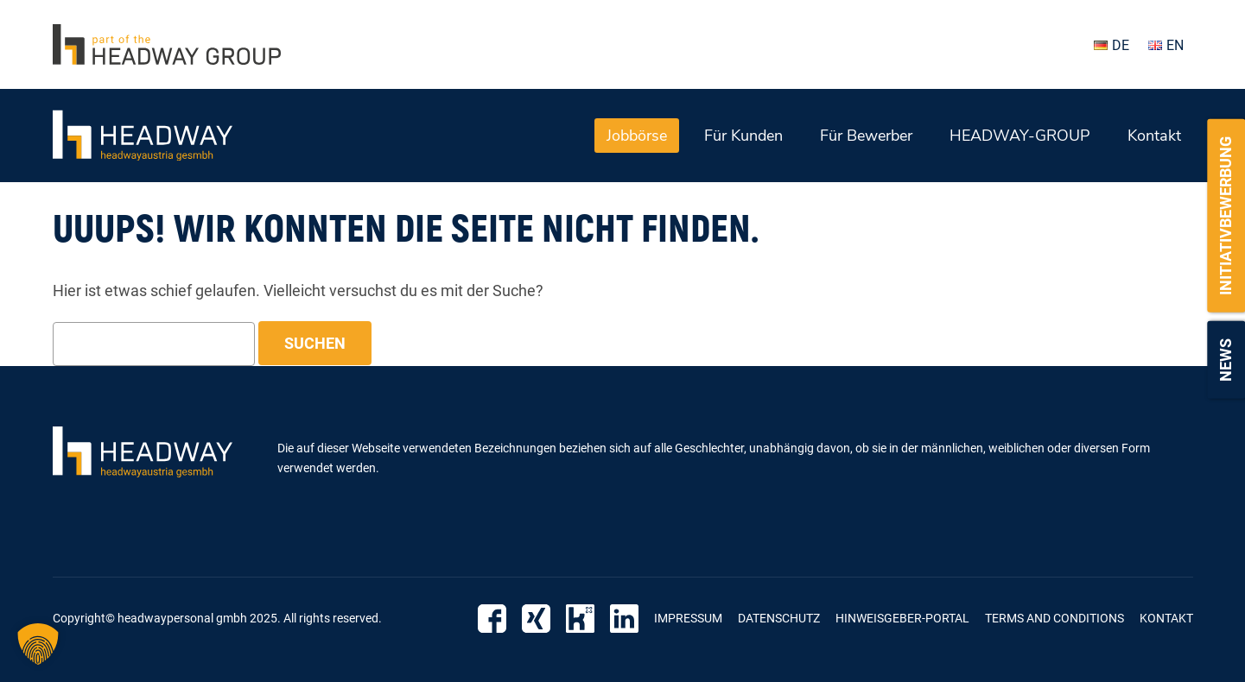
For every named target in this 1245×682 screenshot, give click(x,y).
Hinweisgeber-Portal (902, 618)
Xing (536, 618)
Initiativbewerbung (1225, 215)
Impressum (688, 618)
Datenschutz (779, 618)
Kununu (580, 618)
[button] (38, 644)
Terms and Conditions (1054, 618)
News (1225, 360)
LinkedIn (624, 618)
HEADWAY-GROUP (1020, 135)
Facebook (492, 618)
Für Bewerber (866, 135)
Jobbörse (637, 135)
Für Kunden (743, 135)
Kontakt (1154, 135)
